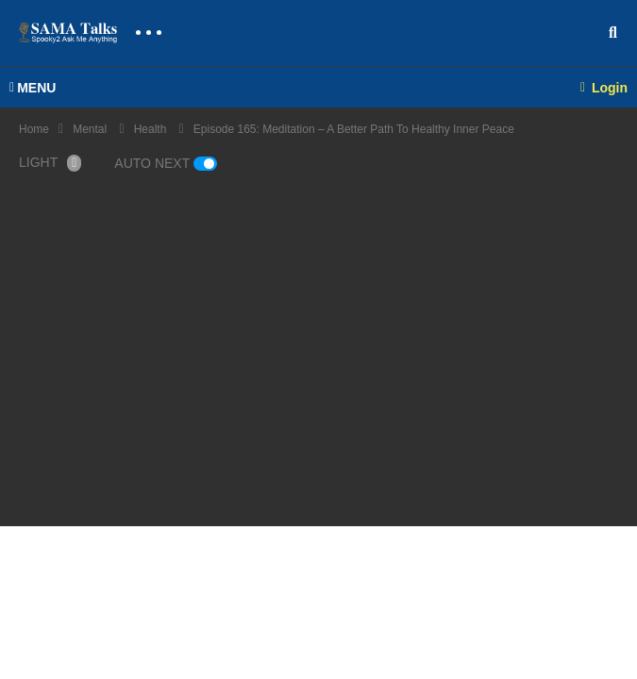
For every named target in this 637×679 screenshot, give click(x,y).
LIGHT (50, 163)
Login (604, 87)
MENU (32, 87)
